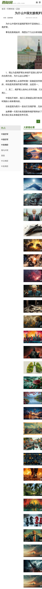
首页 (3, 9)
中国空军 (4, 134)
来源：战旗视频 (8, 18)
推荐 (39, 2)
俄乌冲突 (4, 150)
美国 (3, 156)
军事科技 (10, 9)
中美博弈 (4, 145)
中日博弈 (4, 161)
